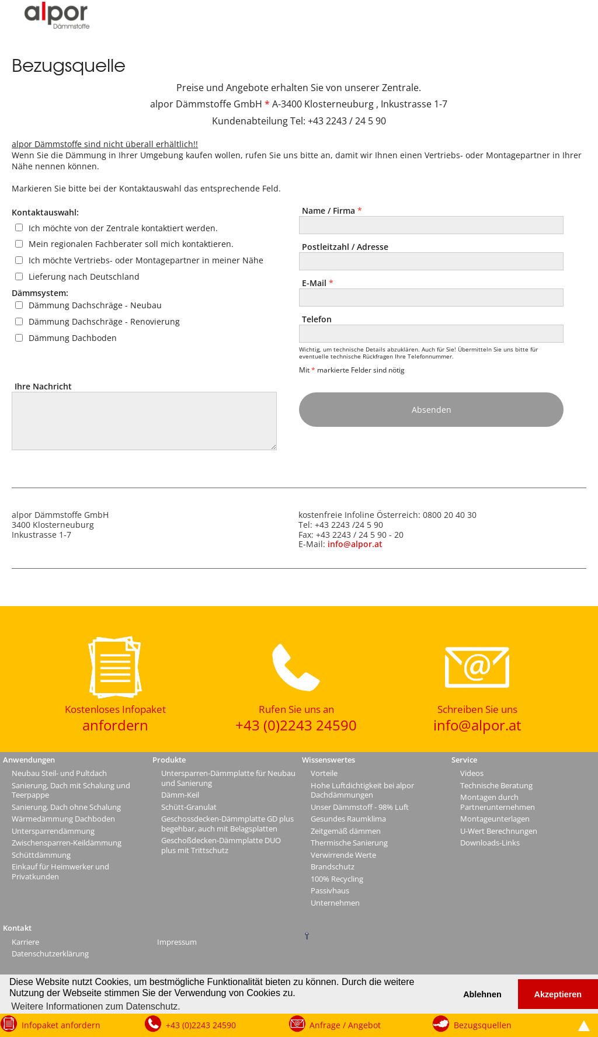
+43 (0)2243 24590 (201, 1025)
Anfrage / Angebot (345, 1025)
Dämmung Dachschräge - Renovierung (104, 321)
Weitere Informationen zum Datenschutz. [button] (95, 1006)
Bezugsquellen (483, 1025)
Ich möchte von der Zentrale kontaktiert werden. (123, 227)
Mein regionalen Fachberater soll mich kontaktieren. (131, 243)
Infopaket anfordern (61, 1025)
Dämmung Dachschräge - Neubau (95, 305)
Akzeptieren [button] (558, 994)
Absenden (431, 409)
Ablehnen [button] (482, 994)
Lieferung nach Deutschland (84, 276)
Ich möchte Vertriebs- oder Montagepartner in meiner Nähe (146, 260)
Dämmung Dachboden (73, 337)
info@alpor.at (355, 543)
